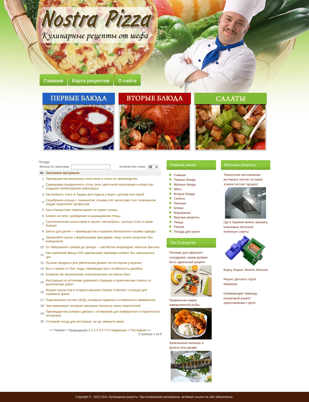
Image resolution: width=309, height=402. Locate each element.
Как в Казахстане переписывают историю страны (81, 210)
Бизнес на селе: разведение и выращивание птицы (83, 216)
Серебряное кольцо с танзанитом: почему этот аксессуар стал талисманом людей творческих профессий (101, 202)
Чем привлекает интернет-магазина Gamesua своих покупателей (93, 306)
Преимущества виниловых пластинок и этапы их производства (92, 178)
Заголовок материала (62, 173)
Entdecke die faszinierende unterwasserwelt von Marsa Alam (88, 274)
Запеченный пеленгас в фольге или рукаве (186, 345)
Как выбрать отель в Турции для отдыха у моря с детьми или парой (95, 194)
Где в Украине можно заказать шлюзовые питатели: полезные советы (246, 226)
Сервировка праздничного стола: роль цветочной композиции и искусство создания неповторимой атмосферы (100, 186)
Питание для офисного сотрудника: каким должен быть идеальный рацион (188, 257)
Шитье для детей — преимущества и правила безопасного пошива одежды (101, 231)
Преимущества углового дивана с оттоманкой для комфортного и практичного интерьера (103, 313)
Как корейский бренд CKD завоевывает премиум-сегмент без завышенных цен (100, 254)
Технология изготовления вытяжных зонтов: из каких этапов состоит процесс (243, 179)
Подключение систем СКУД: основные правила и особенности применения (100, 300)
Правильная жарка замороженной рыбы (184, 302)
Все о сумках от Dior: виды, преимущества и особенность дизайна (94, 268)
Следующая (118, 330)
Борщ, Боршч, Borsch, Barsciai (245, 270)
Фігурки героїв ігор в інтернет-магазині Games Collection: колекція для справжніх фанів (96, 292)
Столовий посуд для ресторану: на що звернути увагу (85, 321)
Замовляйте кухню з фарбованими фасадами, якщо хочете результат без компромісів (99, 239)
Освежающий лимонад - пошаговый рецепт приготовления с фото (241, 298)
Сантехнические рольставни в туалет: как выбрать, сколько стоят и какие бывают (99, 223)
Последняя (138, 330)
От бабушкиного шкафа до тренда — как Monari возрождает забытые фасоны (103, 247)
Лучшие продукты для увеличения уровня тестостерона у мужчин (93, 263)
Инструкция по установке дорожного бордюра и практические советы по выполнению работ (98, 282)
